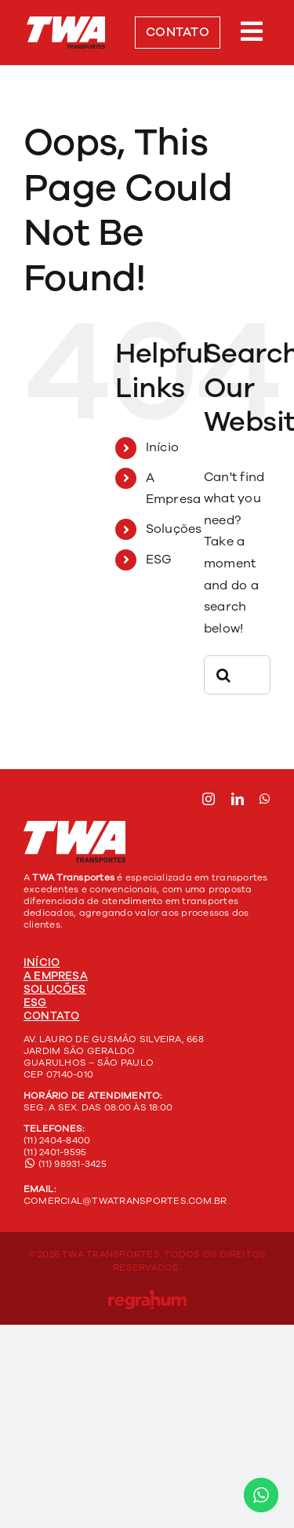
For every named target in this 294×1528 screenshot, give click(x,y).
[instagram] (208, 799)
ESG (159, 559)
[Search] (223, 675)
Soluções (174, 529)
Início (162, 447)
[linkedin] (237, 799)
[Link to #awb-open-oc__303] (251, 31)
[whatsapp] (265, 799)
